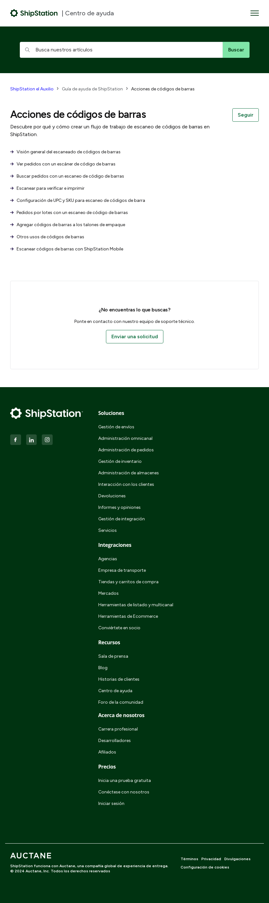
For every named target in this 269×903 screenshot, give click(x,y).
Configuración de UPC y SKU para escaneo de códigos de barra (77, 200)
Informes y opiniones (119, 507)
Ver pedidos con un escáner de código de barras (63, 164)
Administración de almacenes (128, 473)
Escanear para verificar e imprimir (47, 188)
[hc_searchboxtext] (121, 50)
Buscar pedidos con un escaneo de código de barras (67, 176)
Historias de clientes (118, 679)
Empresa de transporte (122, 570)
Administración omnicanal (125, 438)
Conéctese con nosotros (123, 792)
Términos (189, 859)
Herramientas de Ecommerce (128, 616)
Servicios (107, 530)
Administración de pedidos (126, 450)
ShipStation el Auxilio (32, 89)
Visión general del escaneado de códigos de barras (65, 152)
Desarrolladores (114, 740)
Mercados (108, 593)
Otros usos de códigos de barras (47, 237)
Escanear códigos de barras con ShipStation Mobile (66, 249)
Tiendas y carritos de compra (128, 582)
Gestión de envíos (116, 427)
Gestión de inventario (120, 461)
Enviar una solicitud (134, 336)
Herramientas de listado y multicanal (135, 605)
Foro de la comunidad (120, 702)
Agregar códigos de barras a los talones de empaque (67, 224)
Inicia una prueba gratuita (124, 780)
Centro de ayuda (115, 690)
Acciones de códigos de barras (163, 89)
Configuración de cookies (205, 867)
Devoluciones (112, 496)
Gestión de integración (121, 519)
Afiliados (107, 752)
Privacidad (211, 859)
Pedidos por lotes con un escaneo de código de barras (69, 212)
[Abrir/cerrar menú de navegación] (254, 13)
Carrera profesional (118, 729)
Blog (103, 667)
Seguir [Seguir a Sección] (245, 115)
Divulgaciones (237, 859)
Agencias (107, 559)
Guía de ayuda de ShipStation (92, 89)
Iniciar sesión (111, 803)
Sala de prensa (113, 656)
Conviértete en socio (119, 628)
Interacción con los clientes (126, 484)
